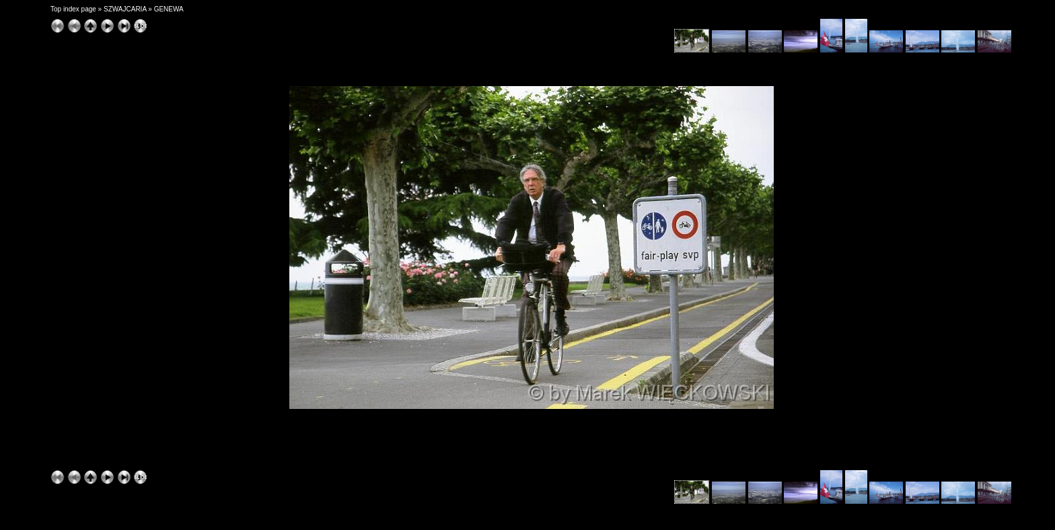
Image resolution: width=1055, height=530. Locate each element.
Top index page (73, 9)
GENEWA (169, 9)
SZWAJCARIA (125, 9)
